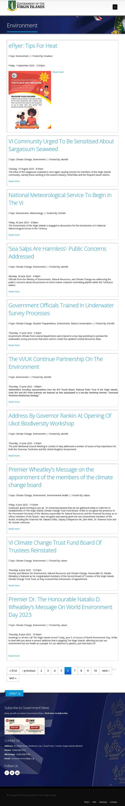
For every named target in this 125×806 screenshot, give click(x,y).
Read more (58, 71)
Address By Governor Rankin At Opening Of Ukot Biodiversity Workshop (60, 419)
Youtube (17, 773)
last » (12, 678)
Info (94, 802)
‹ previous (28, 670)
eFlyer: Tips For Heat (33, 45)
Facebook (6, 773)
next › (105, 670)
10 (95, 670)
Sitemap (103, 802)
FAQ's (87, 802)
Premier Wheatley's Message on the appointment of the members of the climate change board (61, 477)
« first (13, 670)
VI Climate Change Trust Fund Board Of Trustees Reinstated (55, 546)
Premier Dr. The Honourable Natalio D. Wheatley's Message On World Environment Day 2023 (60, 607)
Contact (113, 802)
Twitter (12, 773)
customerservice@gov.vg (22, 758)
